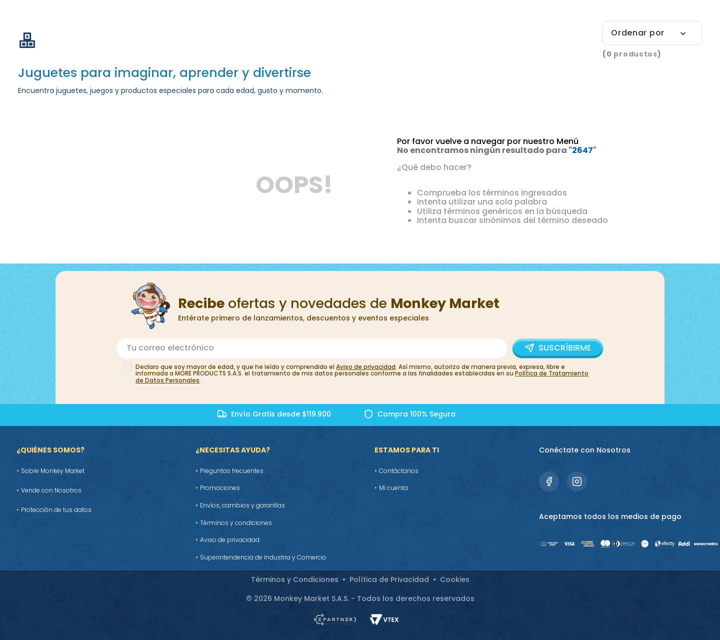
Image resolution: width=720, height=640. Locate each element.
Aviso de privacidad (366, 366)
